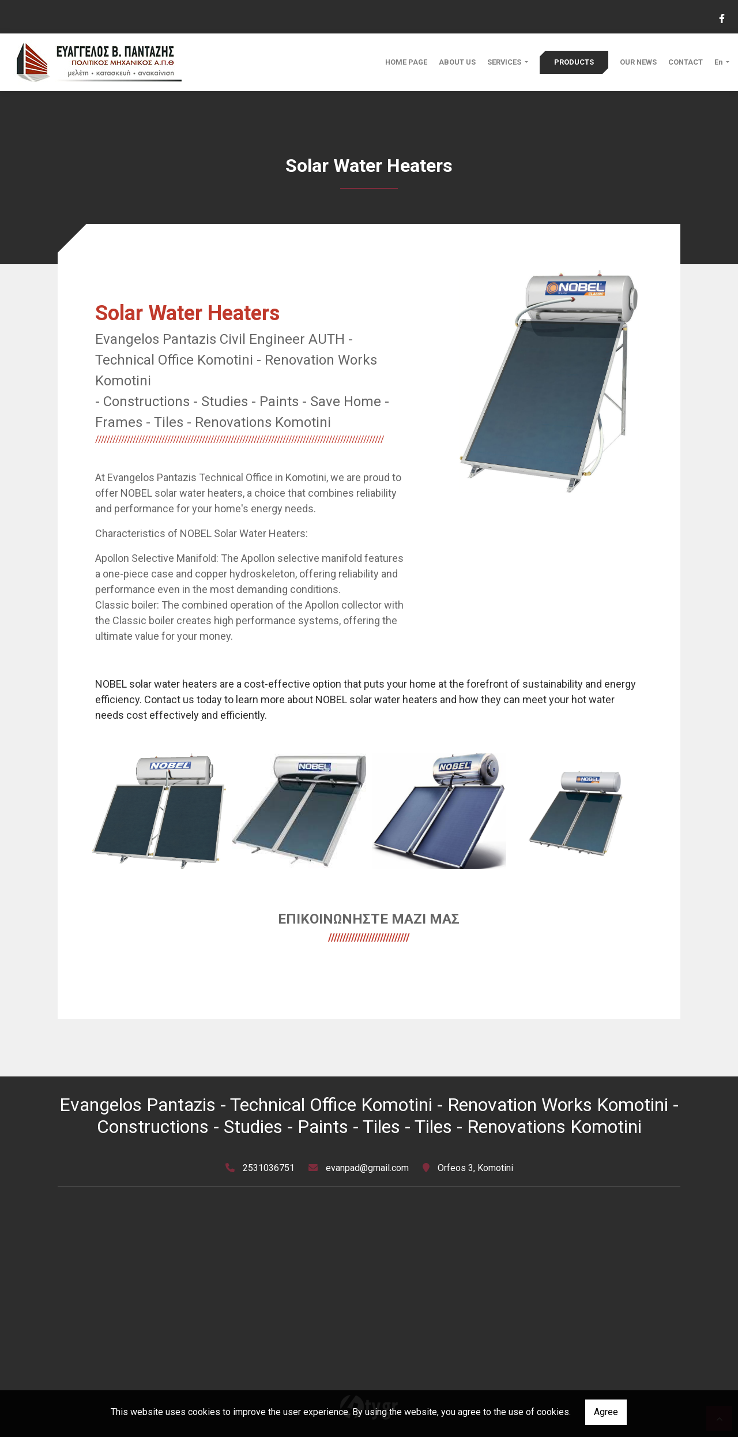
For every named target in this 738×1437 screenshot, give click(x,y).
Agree (606, 1411)
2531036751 (269, 1167)
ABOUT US (457, 62)
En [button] (719, 62)
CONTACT (685, 62)
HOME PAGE (406, 62)
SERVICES (505, 62)
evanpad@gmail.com (367, 1167)
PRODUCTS (574, 62)
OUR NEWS (638, 62)
